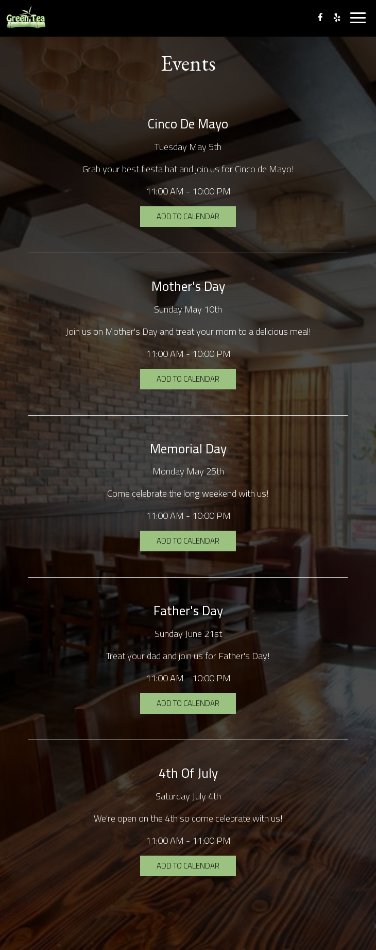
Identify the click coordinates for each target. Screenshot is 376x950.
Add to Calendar (188, 216)
